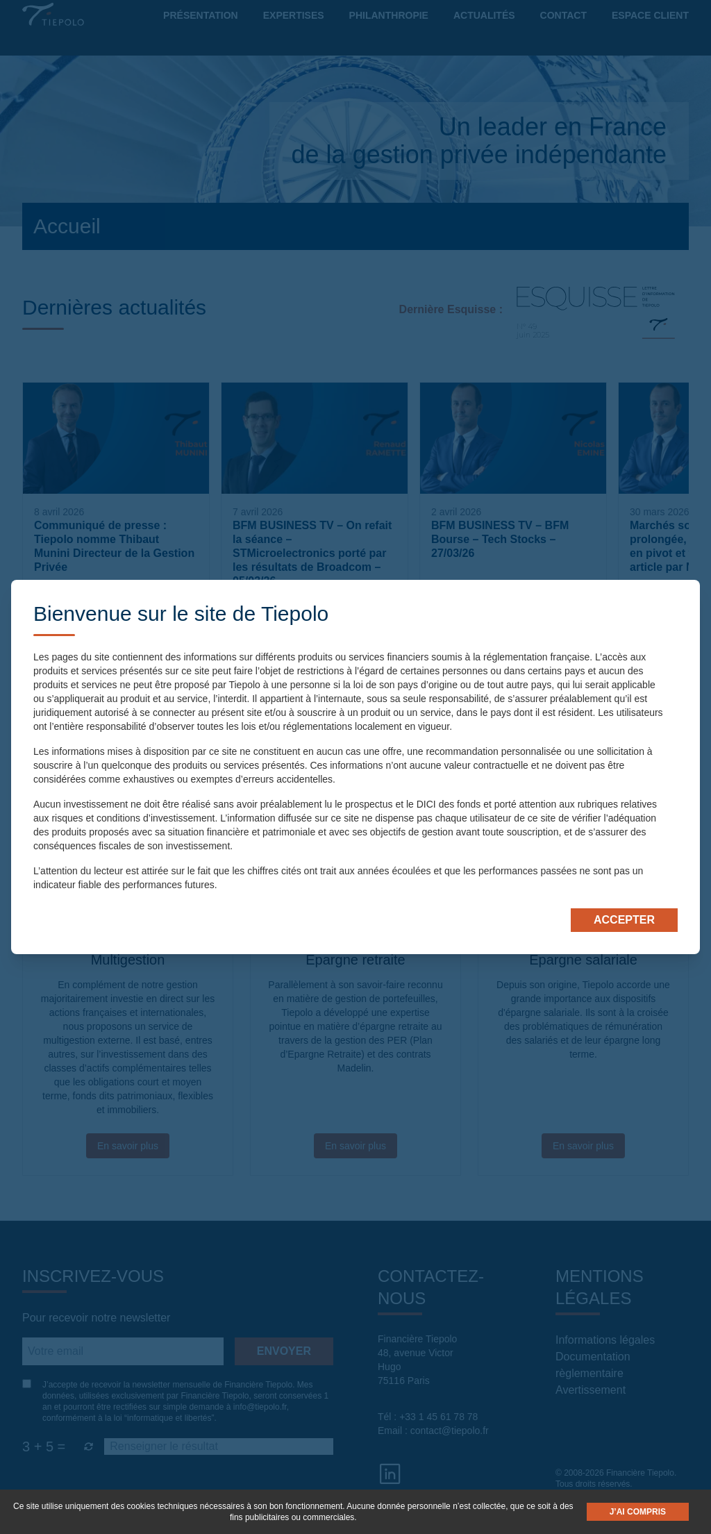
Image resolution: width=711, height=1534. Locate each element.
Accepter (624, 920)
